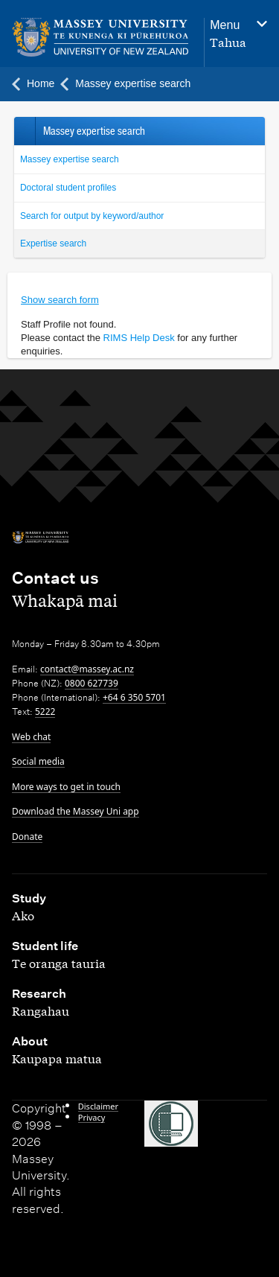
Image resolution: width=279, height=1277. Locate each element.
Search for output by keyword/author (92, 216)
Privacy (92, 1117)
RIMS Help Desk (139, 337)
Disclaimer (98, 1106)
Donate (27, 836)
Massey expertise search (69, 159)
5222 (45, 711)
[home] (100, 37)
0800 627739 (91, 683)
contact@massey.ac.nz (87, 669)
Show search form (60, 299)
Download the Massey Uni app (75, 811)
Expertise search (53, 243)
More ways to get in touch (66, 786)
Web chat (31, 736)
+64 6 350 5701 (134, 697)
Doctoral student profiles (68, 187)
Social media (38, 761)
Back (24, 131)
